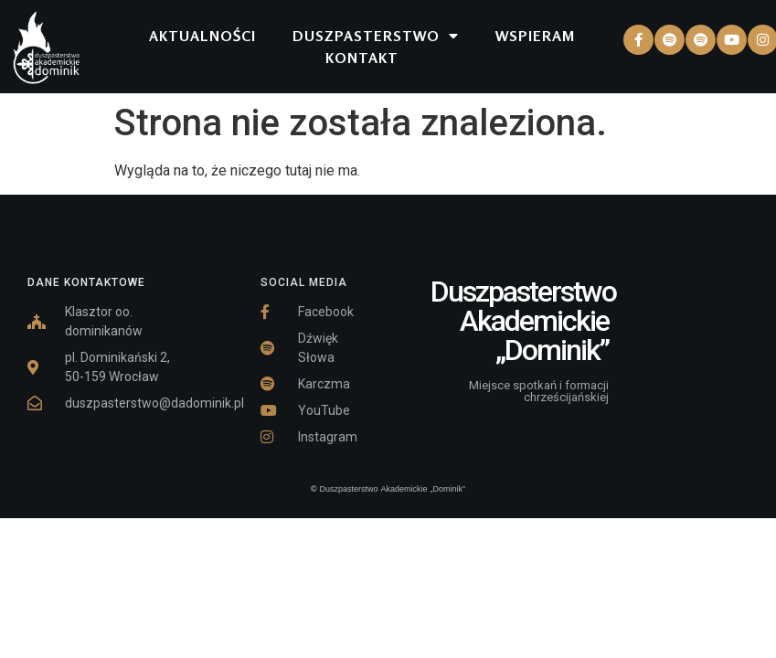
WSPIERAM (535, 36)
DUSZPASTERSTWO (375, 36)
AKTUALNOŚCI (202, 36)
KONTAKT (362, 57)
